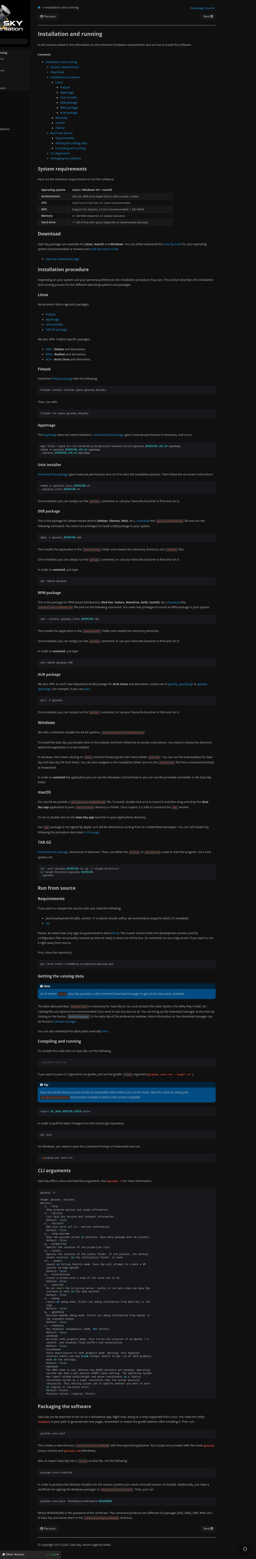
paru (120, 694)
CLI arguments (16, 82)
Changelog (11, 140)
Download (13, 64)
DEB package (101, 102)
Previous (81, 16)
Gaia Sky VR (10, 117)
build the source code (136, 249)
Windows (94, 118)
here (148, 938)
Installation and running (19, 52)
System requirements (20, 58)
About (6, 146)
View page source (230, 8)
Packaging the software (21, 87)
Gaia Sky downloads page (95, 259)
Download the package (141, 435)
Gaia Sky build (205, 244)
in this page (124, 837)
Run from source (15, 76)
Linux (91, 82)
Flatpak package (95, 378)
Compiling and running (103, 148)
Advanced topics (13, 111)
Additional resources (16, 123)
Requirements (97, 138)
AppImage (100, 92)
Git (80, 928)
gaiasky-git (219, 689)
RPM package (102, 108)
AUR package (101, 113)
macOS (93, 123)
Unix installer (102, 97)
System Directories (14, 93)
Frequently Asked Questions (20, 129)
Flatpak (98, 87)
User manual (11, 105)
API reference (13, 134)
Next (236, 16)
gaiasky (206, 689)
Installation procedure (19, 70)
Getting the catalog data (104, 143)
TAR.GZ (93, 128)
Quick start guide (13, 99)
